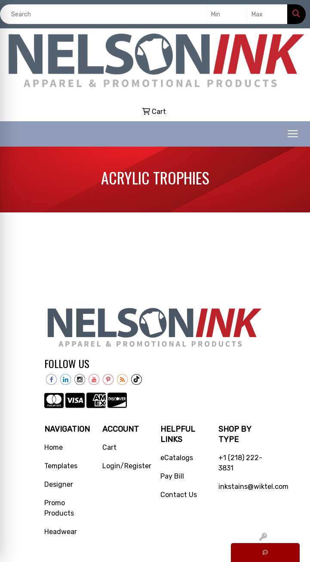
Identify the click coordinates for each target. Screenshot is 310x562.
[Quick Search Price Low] (226, 14)
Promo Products (59, 508)
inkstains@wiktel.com (242, 486)
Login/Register (126, 466)
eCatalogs (176, 458)
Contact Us (178, 495)
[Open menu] (292, 133)
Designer (58, 484)
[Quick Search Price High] (267, 14)
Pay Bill (172, 476)
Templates (60, 466)
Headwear (60, 532)
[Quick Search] (103, 14)
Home (53, 447)
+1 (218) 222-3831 (240, 463)
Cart (109, 447)
